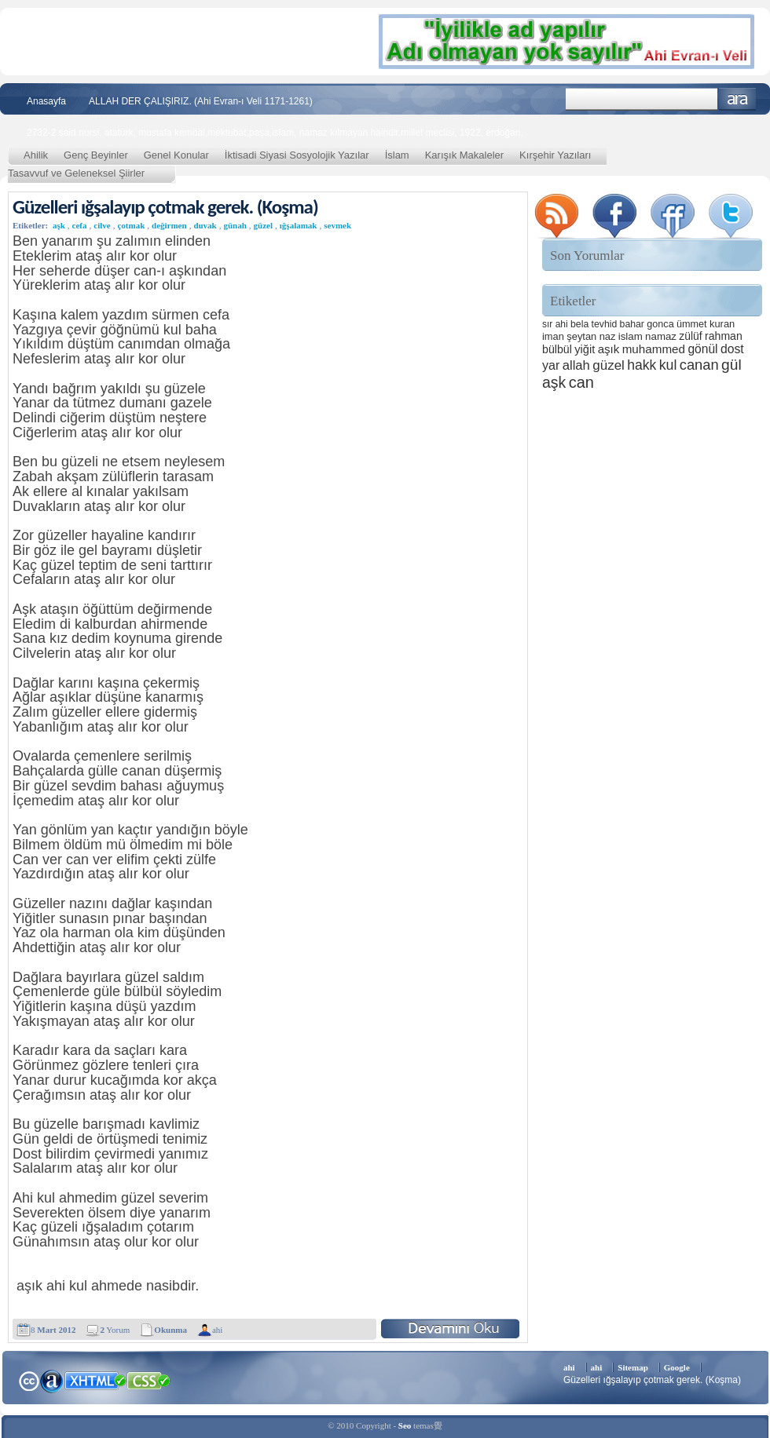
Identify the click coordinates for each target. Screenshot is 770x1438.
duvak (204, 225)
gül (731, 364)
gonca (660, 324)
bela (579, 324)
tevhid (605, 324)
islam (630, 336)
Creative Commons (28, 1379)
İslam (397, 155)
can (581, 382)
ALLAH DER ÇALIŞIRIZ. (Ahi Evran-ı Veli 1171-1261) (201, 101)
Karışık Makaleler (464, 155)
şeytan (581, 336)
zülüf (690, 336)
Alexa (52, 1380)
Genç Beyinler (96, 155)
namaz (660, 336)
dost (732, 349)
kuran (722, 324)
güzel (263, 225)
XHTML (95, 1379)
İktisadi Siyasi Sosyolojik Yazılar (297, 155)
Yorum (115, 1329)
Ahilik (36, 155)
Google (677, 1367)
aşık (609, 349)
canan (699, 364)
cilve (102, 225)
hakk (641, 365)
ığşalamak (298, 225)
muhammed (653, 349)
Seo (405, 1425)
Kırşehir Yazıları (555, 155)
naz (608, 336)
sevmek (337, 225)
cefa (79, 225)
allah (576, 365)
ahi (217, 1329)
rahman (723, 336)
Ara (737, 99)
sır (547, 324)
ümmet (691, 324)
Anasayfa (46, 101)
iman (553, 336)
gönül (702, 349)
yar (550, 365)
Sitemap (633, 1367)
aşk (59, 225)
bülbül (557, 349)
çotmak (131, 225)
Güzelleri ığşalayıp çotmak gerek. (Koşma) (165, 207)
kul (668, 365)
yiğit (584, 349)
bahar (632, 324)
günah (234, 225)
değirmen (169, 225)
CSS (148, 1380)
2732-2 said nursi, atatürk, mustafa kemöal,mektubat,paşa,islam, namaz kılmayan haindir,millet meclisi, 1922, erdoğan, (275, 132)
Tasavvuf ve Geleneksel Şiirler (76, 173)
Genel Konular (176, 155)
